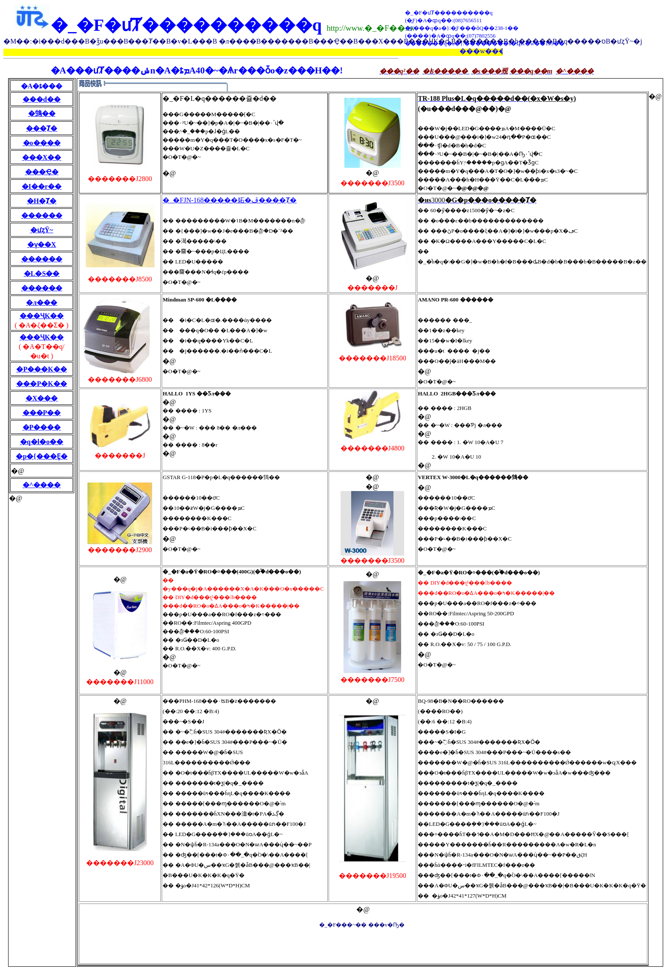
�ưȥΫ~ (41, 230)
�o (28, 142)
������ (41, 215)
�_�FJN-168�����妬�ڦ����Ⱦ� (230, 200)
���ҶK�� (42, 315)
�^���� (42, 484)
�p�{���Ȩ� (41, 456)
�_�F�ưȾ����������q (186, 25)
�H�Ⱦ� (41, 201)
